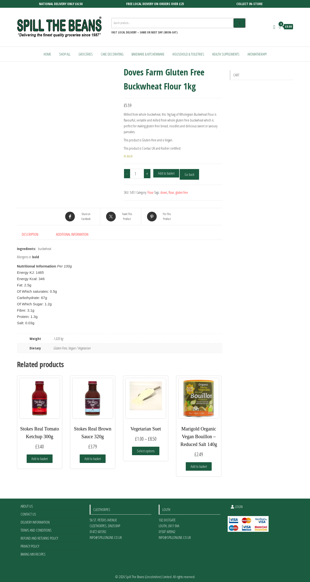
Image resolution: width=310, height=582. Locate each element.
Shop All (64, 54)
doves (163, 192)
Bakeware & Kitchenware (148, 54)
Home (47, 54)
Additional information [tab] (72, 234)
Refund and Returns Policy (39, 535)
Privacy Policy (30, 543)
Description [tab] (30, 234)
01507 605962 (167, 529)
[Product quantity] (137, 173)
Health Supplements (226, 54)
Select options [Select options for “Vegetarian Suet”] (146, 448)
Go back (189, 174)
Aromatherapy (257, 54)
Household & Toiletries (188, 54)
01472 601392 (98, 529)
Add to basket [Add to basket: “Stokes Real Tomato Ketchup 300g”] (39, 456)
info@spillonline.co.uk (106, 535)
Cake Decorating (112, 54)
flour (171, 192)
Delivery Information (35, 519)
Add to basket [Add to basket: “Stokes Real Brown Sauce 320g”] (93, 456)
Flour (150, 192)
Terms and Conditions (36, 527)
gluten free (182, 192)
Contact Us (28, 511)
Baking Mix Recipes (33, 551)
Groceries (85, 54)
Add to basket (166, 173)
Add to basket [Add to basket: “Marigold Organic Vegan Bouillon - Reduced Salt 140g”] (199, 463)
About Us (27, 503)
